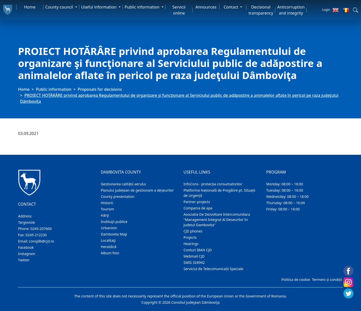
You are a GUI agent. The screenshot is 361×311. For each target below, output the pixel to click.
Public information (53, 89)
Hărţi (105, 215)
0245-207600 (41, 228)
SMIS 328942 (194, 262)
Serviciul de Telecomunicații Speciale (213, 268)
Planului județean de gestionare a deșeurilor (137, 190)
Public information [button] (142, 7)
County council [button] (59, 7)
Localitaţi (108, 240)
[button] (355, 10)
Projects (190, 237)
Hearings (191, 243)
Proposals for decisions (100, 89)
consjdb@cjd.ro (41, 241)
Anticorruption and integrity (291, 10)
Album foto (110, 253)
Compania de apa (198, 208)
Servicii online (179, 10)
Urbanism (109, 227)
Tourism (107, 209)
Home (30, 7)
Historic (107, 202)
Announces (206, 7)
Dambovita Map (114, 234)
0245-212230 (36, 234)
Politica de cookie (295, 279)
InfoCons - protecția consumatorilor (213, 184)
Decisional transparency (260, 10)
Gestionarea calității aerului (123, 184)
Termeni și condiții (327, 279)
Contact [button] (231, 7)
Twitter (24, 260)
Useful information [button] (99, 7)
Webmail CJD (194, 256)
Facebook (26, 247)
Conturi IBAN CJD (198, 250)
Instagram (26, 253)
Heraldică (108, 246)
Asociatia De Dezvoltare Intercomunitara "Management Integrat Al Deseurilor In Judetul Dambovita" (217, 219)
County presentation (117, 196)
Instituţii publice (114, 221)
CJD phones (193, 231)
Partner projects (197, 201)
